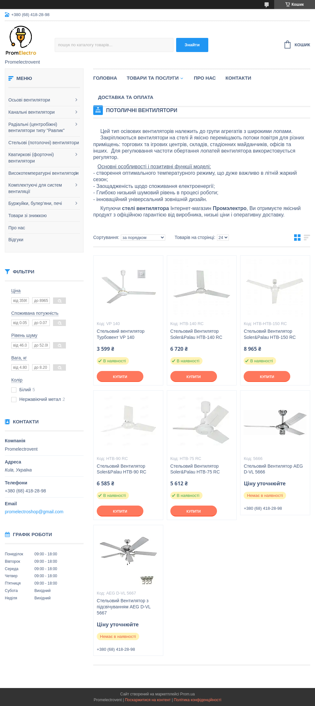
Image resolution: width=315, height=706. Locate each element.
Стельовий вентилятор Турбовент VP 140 (121, 334)
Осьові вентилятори (29, 99)
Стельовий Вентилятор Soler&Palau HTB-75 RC (195, 469)
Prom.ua (187, 694)
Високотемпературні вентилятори (43, 173)
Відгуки (15, 239)
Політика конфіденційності (197, 700)
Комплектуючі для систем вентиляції (35, 188)
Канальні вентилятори (31, 112)
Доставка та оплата (125, 97)
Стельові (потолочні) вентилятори (43, 142)
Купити (120, 377)
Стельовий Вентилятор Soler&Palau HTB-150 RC (270, 334)
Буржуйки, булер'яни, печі (35, 203)
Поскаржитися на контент (148, 700)
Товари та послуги (153, 77)
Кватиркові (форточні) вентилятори (31, 157)
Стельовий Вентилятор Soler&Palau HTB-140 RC (196, 334)
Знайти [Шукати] (192, 44)
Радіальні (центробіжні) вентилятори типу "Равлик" (36, 127)
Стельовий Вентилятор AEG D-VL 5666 (273, 469)
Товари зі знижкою (27, 215)
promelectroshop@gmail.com (34, 511)
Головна (105, 77)
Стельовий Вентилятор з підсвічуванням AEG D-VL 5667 (123, 606)
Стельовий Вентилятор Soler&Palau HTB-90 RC (121, 469)
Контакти (238, 77)
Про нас (16, 227)
